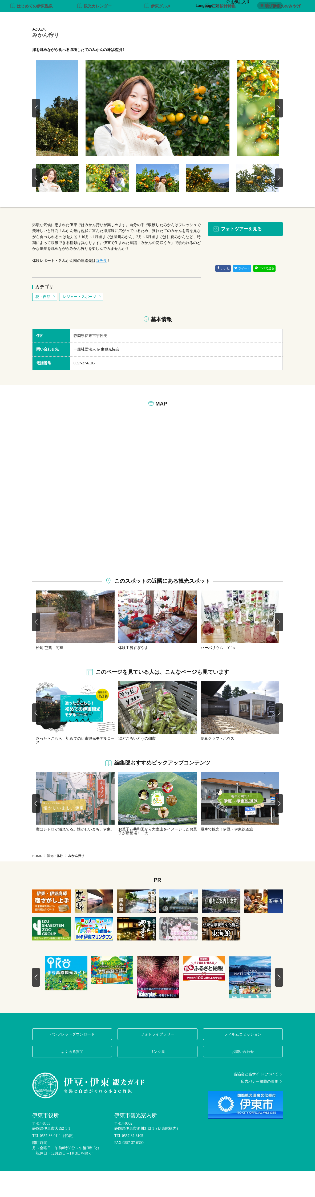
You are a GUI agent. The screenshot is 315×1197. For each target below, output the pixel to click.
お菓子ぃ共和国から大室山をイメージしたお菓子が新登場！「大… (157, 857)
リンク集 (157, 1077)
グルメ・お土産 (210, 18)
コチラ (101, 287)
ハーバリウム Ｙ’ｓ (218, 674)
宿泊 (256, 18)
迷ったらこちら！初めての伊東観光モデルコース (75, 766)
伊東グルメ (157, 32)
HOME (37, 882)
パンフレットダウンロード (72, 1060)
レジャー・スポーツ (82, 323)
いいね (223, 294)
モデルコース (137, 18)
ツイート (242, 294)
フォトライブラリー (157, 1060)
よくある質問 (72, 1077)
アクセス (275, 18)
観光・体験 (165, 18)
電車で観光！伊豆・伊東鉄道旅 (227, 855)
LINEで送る (264, 294)
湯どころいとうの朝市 (137, 764)
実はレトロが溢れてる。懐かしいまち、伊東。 (75, 855)
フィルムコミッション (242, 1060)
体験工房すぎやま (133, 674)
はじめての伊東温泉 (31, 32)
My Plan (269, 5)
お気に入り (238, 5)
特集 (115, 18)
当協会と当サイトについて (258, 1100)
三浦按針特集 (220, 32)
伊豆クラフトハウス (217, 764)
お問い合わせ (243, 1077)
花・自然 (45, 323)
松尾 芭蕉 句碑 (49, 674)
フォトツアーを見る (237, 255)
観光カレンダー (94, 32)
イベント (238, 18)
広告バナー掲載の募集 (262, 1107)
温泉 (185, 18)
